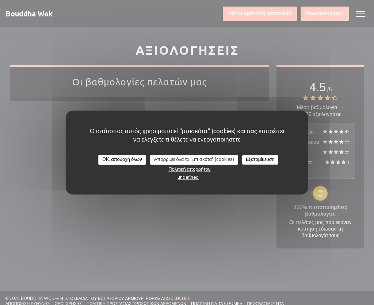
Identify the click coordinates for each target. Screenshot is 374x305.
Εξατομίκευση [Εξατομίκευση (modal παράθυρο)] (260, 159)
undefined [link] (188, 177)
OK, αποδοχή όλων (122, 159)
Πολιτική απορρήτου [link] (189, 169)
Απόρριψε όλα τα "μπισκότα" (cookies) (194, 159)
